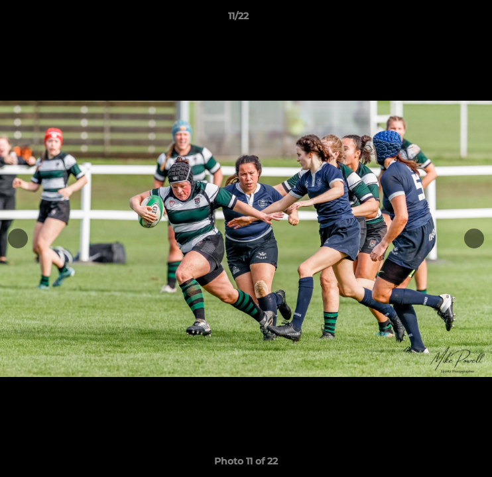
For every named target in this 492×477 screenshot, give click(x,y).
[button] (444, 19)
